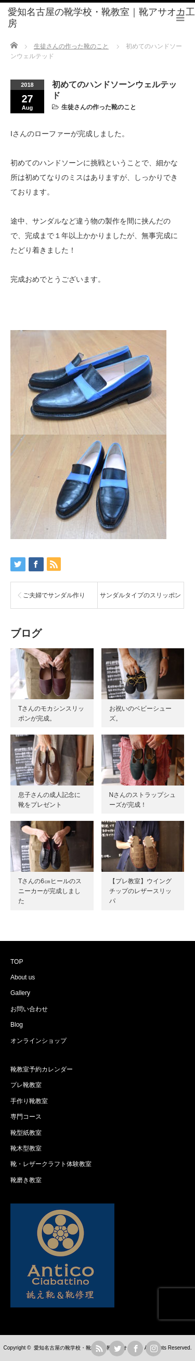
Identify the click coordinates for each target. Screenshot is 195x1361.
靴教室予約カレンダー (41, 1069)
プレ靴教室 (26, 1085)
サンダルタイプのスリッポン (140, 595)
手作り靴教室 (29, 1101)
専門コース (26, 1116)
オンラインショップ (38, 1040)
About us (22, 977)
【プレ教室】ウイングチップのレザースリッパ (140, 891)
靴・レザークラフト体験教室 (51, 1164)
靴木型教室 (26, 1148)
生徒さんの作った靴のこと (98, 107)
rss (99, 1348)
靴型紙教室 (26, 1132)
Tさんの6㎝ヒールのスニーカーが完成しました (50, 891)
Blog (16, 1024)
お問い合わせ (29, 1009)
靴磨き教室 (26, 1180)
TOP (16, 961)
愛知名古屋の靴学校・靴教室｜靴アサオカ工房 (88, 1348)
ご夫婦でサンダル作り (54, 595)
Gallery (20, 993)
